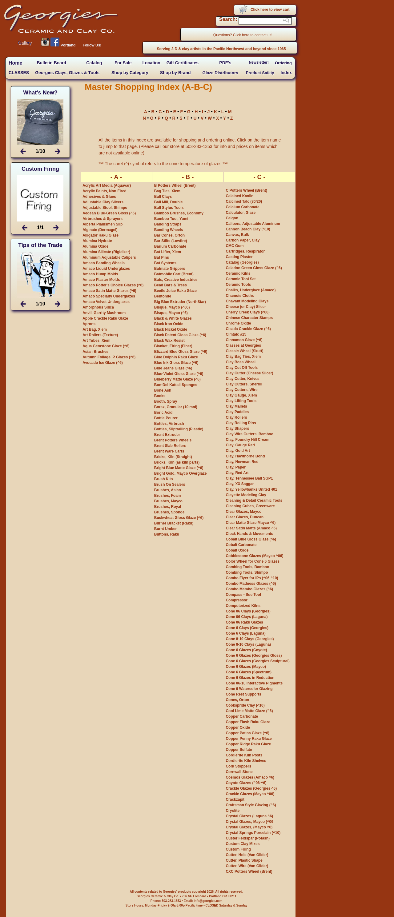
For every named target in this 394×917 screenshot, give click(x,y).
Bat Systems (165, 263)
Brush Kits (163, 479)
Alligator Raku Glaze (100, 235)
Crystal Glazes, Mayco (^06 (249, 821)
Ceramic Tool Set (240, 279)
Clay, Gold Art (238, 451)
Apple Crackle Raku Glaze (105, 318)
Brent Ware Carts (169, 451)
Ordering (283, 63)
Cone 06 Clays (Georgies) (248, 611)
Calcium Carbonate (242, 207)
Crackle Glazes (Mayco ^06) (250, 794)
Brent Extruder (167, 435)
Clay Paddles (237, 412)
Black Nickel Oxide (170, 329)
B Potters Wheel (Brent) (175, 185)
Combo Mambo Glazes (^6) (249, 589)
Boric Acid (163, 412)
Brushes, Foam (167, 495)
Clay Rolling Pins (241, 423)
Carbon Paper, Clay (242, 240)
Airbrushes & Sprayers (102, 219)
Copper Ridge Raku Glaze (248, 744)
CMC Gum (234, 246)
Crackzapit (235, 799)
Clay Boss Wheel (240, 362)
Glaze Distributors (220, 72)
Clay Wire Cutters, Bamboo (249, 434)
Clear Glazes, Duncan (244, 517)
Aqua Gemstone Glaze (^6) (105, 346)
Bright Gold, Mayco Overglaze (180, 473)
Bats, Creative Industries (176, 279)
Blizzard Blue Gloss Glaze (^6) (180, 351)
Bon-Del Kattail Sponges (175, 385)
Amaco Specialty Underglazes (108, 296)
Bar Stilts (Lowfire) (170, 241)
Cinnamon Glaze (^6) (244, 340)
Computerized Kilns (243, 606)
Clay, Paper (235, 467)
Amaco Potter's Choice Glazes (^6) (112, 285)
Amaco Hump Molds (100, 274)
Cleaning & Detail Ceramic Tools (254, 500)
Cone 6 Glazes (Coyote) (246, 650)
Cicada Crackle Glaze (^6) (248, 329)
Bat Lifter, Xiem (167, 252)
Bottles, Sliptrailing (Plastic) (178, 429)
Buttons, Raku (166, 534)
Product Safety (260, 72)
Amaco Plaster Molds (101, 279)
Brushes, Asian (167, 490)
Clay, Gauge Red (240, 445)
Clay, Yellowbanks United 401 (251, 489)
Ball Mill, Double (168, 202)
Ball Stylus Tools (169, 207)
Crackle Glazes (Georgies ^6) (251, 788)
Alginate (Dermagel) (99, 230)
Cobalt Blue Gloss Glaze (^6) (251, 539)
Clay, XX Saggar (240, 484)
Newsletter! (259, 62)
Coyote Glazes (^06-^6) (246, 783)
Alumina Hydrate (97, 241)
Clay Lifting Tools (241, 401)
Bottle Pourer (166, 418)
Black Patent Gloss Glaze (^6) (180, 335)
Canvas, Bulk (237, 235)
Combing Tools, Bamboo (247, 567)
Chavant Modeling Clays (247, 301)
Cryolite (232, 810)
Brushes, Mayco (168, 501)
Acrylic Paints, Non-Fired (104, 191)
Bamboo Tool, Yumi (171, 219)
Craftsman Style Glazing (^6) (251, 805)
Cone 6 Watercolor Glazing (249, 689)
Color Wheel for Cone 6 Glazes (252, 561)
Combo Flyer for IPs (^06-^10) (252, 578)
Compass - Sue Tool (243, 594)
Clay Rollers (236, 417)
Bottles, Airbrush (169, 423)
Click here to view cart (270, 9)
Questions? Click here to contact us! (242, 35)
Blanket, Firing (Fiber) (173, 346)
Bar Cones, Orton (169, 235)
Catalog (94, 62)
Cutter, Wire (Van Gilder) (247, 866)
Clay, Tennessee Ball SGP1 (249, 478)
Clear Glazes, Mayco (243, 511)
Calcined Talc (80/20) (244, 201)
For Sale (123, 62)
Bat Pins (161, 257)
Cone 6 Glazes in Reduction (250, 678)
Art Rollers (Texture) (100, 335)
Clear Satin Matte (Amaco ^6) (251, 528)
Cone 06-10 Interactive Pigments (254, 683)
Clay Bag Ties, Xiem (243, 356)
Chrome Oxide (238, 323)
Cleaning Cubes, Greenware (250, 506)
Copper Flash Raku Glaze (248, 722)
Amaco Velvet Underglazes (106, 302)
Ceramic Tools (238, 284)
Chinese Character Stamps (249, 318)
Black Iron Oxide (168, 324)
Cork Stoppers (238, 766)
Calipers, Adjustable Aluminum (253, 223)
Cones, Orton (237, 700)
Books (160, 396)
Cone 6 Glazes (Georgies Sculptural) (257, 661)
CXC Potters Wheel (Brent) (249, 871)
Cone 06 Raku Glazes (244, 622)
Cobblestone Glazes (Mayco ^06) (254, 556)
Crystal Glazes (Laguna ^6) (249, 816)
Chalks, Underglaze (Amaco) (250, 290)
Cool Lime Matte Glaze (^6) (249, 711)
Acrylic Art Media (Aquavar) (106, 185)
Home (15, 63)
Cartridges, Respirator (245, 251)
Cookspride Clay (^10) (245, 705)
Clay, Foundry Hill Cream (247, 439)
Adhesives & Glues (99, 196)
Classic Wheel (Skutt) (244, 351)
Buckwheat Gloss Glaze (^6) (178, 518)
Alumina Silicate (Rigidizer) (106, 252)
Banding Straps (168, 224)
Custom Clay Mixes (242, 844)
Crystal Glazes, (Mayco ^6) (249, 827)
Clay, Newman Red (242, 462)
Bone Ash (162, 390)
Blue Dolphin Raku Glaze (176, 357)
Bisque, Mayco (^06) (172, 307)
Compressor (236, 600)
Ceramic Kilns (238, 273)
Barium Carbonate (170, 246)
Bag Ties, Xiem (167, 191)
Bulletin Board (51, 62)
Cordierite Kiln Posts (244, 755)
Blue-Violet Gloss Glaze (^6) (178, 374)
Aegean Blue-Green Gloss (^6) (109, 213)
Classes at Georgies (243, 345)
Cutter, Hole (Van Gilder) (247, 855)
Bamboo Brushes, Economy (178, 213)
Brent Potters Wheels (172, 440)
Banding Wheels (168, 230)
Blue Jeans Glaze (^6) (173, 368)
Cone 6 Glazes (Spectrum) (248, 672)
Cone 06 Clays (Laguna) (246, 617)
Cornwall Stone (239, 772)
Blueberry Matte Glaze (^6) (177, 379)
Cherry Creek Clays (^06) (247, 312)
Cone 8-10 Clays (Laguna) (248, 644)
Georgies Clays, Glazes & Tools (67, 72)
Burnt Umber (165, 529)
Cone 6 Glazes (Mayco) (246, 666)
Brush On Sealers (169, 484)
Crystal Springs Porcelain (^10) (253, 833)
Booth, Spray (165, 401)
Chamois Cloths (240, 295)
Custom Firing (238, 849)
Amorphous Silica (98, 307)
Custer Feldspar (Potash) (248, 838)
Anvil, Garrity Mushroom (104, 313)
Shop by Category (129, 72)
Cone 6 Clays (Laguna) (245, 633)
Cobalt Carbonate (241, 545)
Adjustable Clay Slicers (102, 202)
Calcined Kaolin (239, 196)
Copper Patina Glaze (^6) (247, 733)
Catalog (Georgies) (242, 262)
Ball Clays (163, 196)
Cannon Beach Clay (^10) (248, 229)
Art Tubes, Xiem (96, 340)
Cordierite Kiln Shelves (246, 761)
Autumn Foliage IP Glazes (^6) (108, 357)
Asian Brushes (95, 351)
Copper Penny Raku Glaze (248, 738)
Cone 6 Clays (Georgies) (247, 628)
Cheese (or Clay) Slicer (246, 307)
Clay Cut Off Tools (242, 367)
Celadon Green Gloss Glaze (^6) (254, 268)
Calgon (232, 218)
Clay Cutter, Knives (242, 379)
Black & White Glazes (173, 318)
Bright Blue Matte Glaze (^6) (178, 468)
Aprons (88, 324)
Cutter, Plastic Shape (244, 860)
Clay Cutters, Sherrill (244, 384)
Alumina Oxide (95, 246)
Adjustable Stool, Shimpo (104, 207)
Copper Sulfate (239, 750)
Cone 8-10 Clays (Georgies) (250, 639)
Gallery (24, 42)
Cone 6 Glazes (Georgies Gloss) (254, 655)
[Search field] (265, 21)
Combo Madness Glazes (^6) (251, 583)
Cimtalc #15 (236, 334)
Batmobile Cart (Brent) (174, 274)
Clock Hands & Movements (249, 534)
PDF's (225, 62)
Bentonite (162, 296)
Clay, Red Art (237, 473)
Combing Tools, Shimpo (247, 572)
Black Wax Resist (169, 340)
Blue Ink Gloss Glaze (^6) (176, 363)
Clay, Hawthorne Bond (245, 456)
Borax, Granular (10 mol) (175, 407)
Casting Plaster (239, 257)
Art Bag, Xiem (94, 329)
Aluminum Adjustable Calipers (109, 257)
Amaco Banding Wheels (103, 263)
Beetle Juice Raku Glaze (175, 291)
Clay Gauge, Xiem (241, 395)
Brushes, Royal (167, 506)
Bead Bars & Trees (170, 285)
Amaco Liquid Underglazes (106, 268)
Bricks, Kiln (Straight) (173, 457)
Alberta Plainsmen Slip (102, 224)
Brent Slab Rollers (170, 446)
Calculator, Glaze (240, 212)
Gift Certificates (183, 62)
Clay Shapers (237, 428)
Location (151, 62)
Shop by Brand (175, 72)
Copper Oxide (238, 727)
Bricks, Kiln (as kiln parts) (176, 462)
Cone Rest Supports (243, 694)
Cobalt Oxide (237, 550)
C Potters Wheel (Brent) (246, 190)
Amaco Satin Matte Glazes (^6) (109, 291)
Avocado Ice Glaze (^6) (102, 363)
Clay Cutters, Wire (241, 390)
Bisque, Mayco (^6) (171, 313)
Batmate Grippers (169, 268)
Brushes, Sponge (169, 512)
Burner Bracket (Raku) (173, 523)
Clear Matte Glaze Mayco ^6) (250, 522)
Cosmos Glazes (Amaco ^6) (250, 777)
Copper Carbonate (242, 716)
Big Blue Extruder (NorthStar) (180, 302)
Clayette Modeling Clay (246, 495)
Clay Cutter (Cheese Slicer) (249, 373)
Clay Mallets (236, 406)
